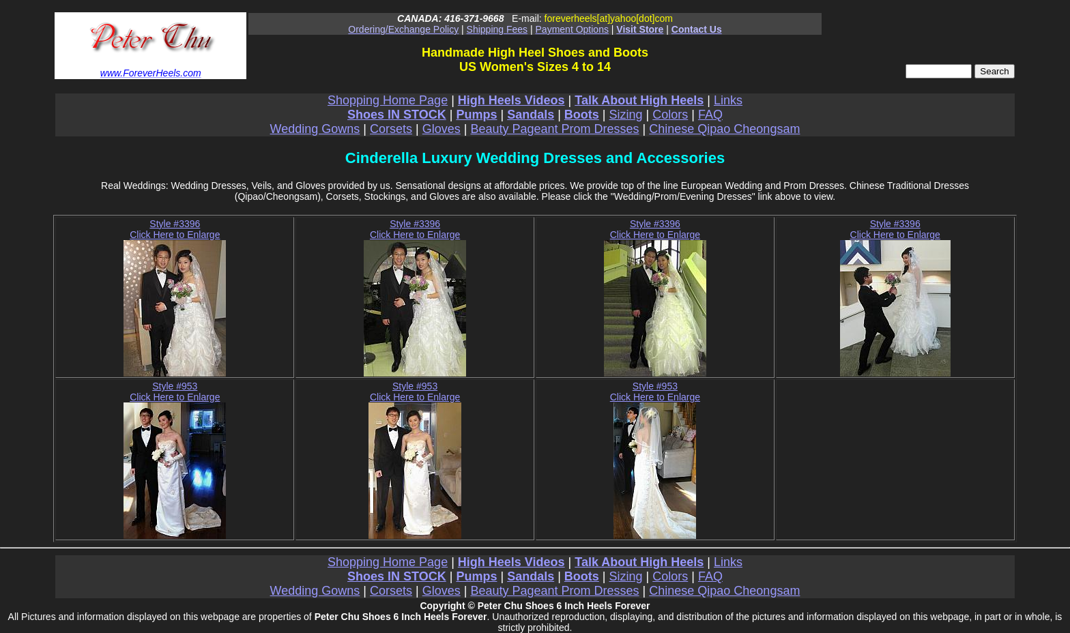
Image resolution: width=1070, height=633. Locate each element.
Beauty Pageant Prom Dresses (554, 129)
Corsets (391, 129)
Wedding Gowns (315, 129)
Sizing (626, 114)
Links (728, 100)
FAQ (710, 114)
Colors (670, 114)
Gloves (441, 129)
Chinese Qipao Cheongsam (724, 129)
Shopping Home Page (388, 100)
